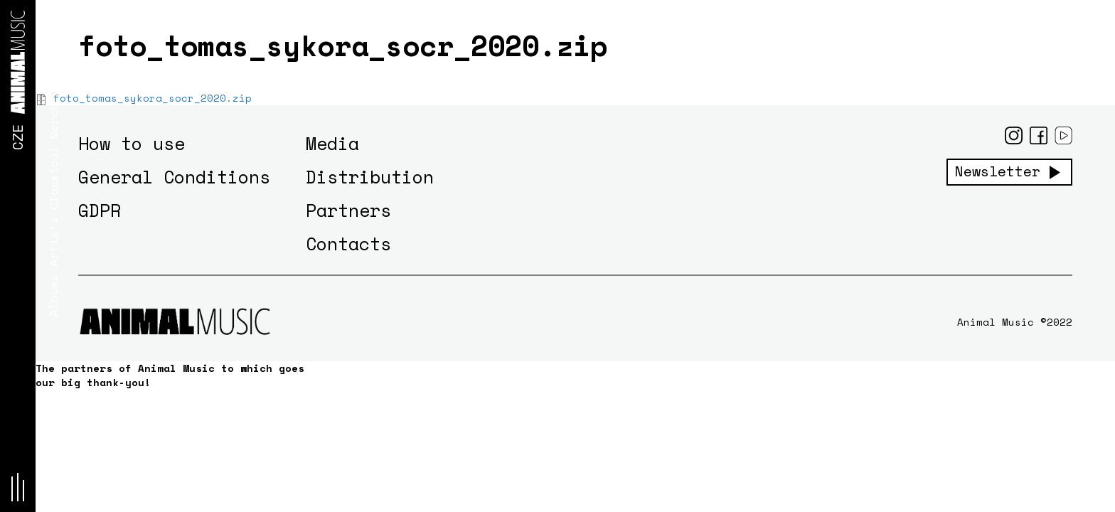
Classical (53, 178)
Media (332, 143)
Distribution (370, 177)
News (53, 18)
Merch (53, 121)
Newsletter (997, 171)
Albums (53, 295)
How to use (131, 143)
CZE (17, 137)
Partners (348, 210)
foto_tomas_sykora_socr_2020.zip (152, 97)
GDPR (99, 210)
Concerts (53, 67)
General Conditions (174, 177)
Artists (53, 242)
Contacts (348, 243)
